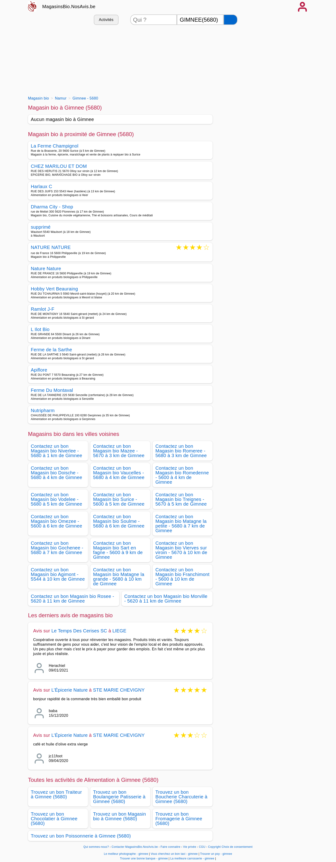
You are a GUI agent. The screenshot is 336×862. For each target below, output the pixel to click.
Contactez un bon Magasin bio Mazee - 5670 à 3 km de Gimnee (118, 451)
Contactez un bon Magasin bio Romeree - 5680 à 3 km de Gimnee (181, 451)
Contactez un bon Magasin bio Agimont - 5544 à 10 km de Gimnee (58, 574)
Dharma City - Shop (52, 207)
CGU (202, 846)
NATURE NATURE (51, 247)
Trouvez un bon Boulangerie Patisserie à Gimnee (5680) (119, 797)
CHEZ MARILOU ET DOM (59, 166)
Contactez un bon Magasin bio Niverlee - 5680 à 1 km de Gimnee (56, 451)
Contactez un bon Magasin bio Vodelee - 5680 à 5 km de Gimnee (56, 499)
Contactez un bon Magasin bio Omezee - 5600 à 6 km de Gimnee (56, 521)
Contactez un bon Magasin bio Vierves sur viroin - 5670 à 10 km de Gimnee (181, 550)
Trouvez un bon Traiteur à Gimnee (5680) (56, 794)
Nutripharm (43, 410)
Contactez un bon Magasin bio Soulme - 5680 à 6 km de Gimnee (118, 521)
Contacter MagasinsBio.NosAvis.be (135, 846)
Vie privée (189, 846)
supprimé (41, 227)
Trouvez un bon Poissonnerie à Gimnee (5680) (81, 835)
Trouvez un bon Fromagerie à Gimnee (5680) (178, 818)
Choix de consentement (237, 846)
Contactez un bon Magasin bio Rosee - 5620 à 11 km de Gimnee (72, 598)
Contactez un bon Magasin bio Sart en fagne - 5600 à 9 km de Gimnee (118, 550)
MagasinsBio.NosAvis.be (68, 6)
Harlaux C (41, 186)
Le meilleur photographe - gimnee (126, 853)
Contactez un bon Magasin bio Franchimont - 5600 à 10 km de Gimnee (182, 576)
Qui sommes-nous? (96, 846)
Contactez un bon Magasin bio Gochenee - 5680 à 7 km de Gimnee (57, 548)
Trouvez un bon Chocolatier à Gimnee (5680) (54, 818)
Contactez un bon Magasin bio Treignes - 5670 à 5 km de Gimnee (181, 499)
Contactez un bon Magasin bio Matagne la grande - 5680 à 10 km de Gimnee (118, 576)
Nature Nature (46, 268)
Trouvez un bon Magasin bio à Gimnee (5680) (119, 816)
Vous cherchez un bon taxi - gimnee (174, 853)
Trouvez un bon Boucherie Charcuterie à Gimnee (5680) (181, 797)
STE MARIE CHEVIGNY (119, 690)
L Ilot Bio (40, 329)
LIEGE (119, 630)
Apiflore (39, 370)
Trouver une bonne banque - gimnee (144, 858)
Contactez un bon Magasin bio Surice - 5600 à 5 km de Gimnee (118, 499)
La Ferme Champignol (54, 146)
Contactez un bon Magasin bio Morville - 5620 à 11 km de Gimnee (165, 598)
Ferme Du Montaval (52, 390)
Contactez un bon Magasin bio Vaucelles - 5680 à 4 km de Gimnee (118, 472)
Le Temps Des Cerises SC (79, 630)
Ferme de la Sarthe (51, 350)
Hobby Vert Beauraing (54, 289)
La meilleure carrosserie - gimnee (192, 858)
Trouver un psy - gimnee (216, 853)
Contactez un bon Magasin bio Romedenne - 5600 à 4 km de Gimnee (182, 475)
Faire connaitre (170, 846)
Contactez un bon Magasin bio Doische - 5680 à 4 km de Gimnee (56, 472)
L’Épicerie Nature (69, 690)
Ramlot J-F (42, 309)
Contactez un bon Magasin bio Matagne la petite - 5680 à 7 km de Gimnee (180, 523)
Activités (106, 20)
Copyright (214, 846)
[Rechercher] (231, 19)
